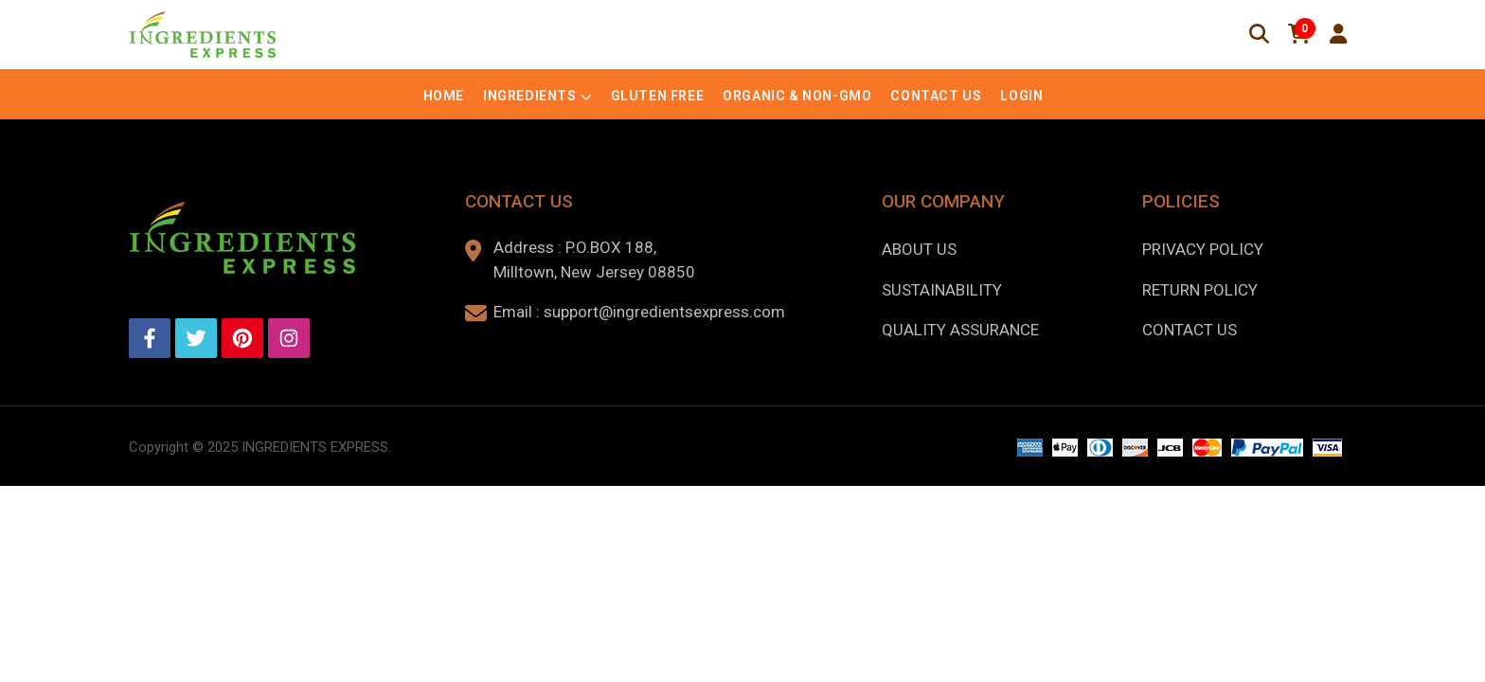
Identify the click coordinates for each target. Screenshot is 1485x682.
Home (443, 95)
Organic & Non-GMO (797, 95)
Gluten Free (658, 95)
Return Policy (1200, 289)
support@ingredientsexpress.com (664, 311)
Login (1021, 95)
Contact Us (935, 95)
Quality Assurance (960, 329)
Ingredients (530, 95)
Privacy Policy (1202, 249)
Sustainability (942, 289)
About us (919, 249)
